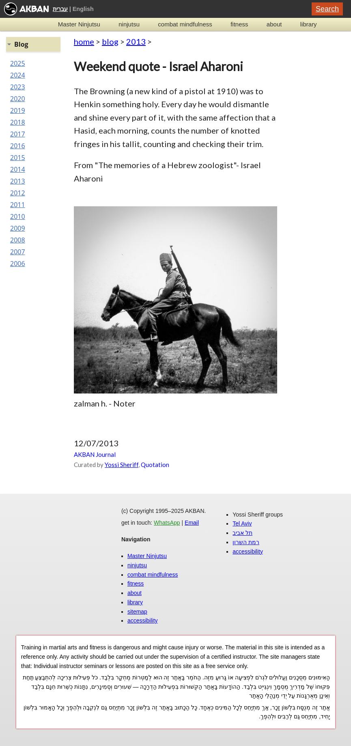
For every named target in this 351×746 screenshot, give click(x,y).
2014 (17, 169)
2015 (17, 157)
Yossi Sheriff (121, 464)
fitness (239, 24)
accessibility (142, 620)
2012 (17, 192)
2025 (17, 63)
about (274, 24)
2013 (136, 41)
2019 (17, 110)
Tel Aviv (242, 523)
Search (327, 9)
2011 (17, 204)
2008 (17, 240)
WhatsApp (167, 522)
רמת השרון (246, 542)
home (84, 41)
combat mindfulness (185, 24)
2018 (17, 122)
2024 (17, 75)
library (308, 24)
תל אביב (242, 533)
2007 (17, 251)
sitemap (137, 611)
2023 (17, 86)
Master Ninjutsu (79, 24)
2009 (17, 228)
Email (192, 522)
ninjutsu (129, 24)
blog (110, 41)
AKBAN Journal (95, 454)
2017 (17, 134)
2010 (17, 216)
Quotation (155, 464)
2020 (17, 98)
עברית (60, 9)
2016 (17, 145)
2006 (17, 263)
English (83, 9)
